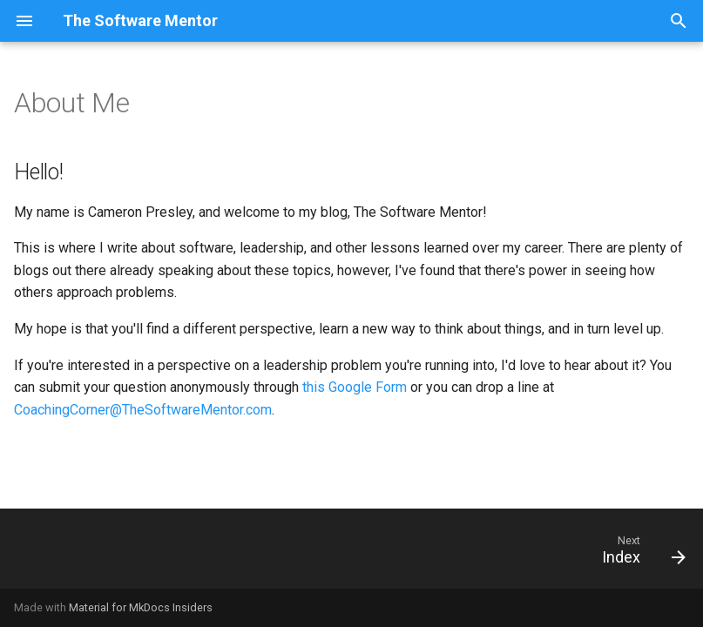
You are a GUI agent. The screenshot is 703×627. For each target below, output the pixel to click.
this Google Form (354, 387)
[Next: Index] (639, 553)
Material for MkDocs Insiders (141, 607)
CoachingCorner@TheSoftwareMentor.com (143, 409)
